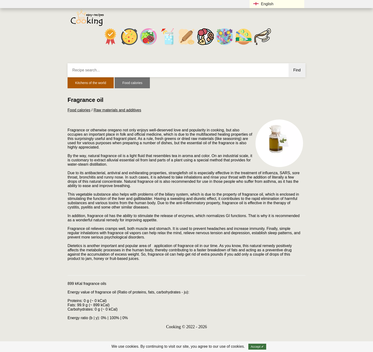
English (263, 4)
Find (297, 70)
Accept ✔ (257, 346)
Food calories (132, 83)
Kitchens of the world (90, 83)
